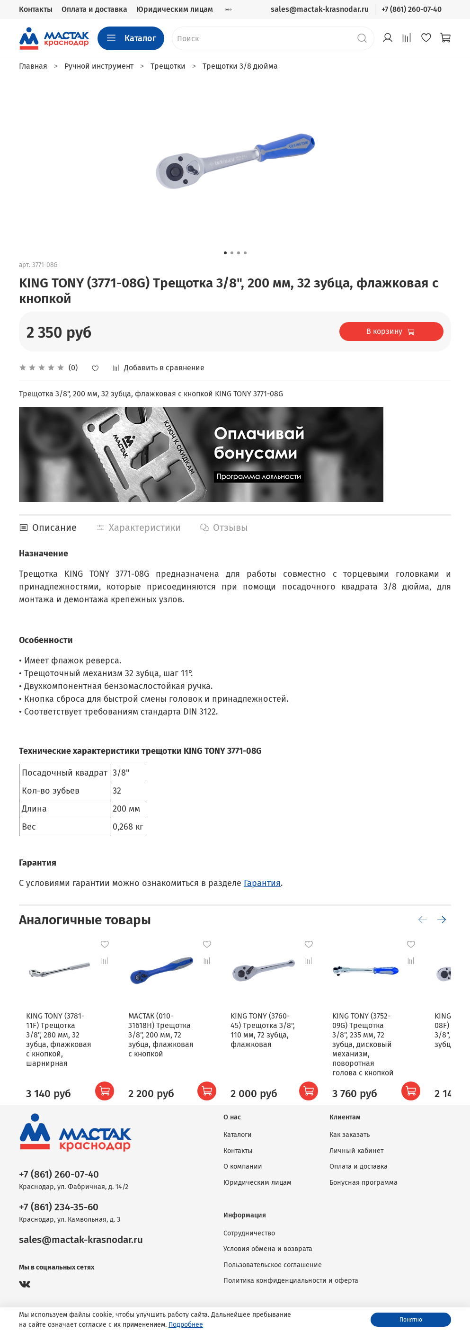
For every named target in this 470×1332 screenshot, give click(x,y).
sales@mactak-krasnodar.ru (320, 9)
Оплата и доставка (94, 9)
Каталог (131, 38)
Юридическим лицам (174, 9)
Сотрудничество (249, 1233)
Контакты (36, 9)
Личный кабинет (356, 1151)
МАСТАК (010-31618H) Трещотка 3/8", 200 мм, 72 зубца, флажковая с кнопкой (166, 1044)
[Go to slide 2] (232, 252)
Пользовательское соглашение (272, 1265)
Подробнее (185, 1325)
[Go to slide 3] (238, 252)
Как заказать (349, 1135)
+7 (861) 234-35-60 (58, 1207)
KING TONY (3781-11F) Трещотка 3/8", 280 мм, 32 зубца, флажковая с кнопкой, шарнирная (56, 1044)
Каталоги (237, 1135)
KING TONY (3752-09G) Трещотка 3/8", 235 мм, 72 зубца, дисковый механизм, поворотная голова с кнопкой (391, 1049)
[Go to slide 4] (245, 252)
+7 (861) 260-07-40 (411, 9)
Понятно (410, 1319)
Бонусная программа (363, 1183)
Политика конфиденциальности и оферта (290, 1281)
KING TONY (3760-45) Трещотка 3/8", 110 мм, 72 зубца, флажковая (277, 1039)
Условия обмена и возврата (267, 1249)
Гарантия (262, 883)
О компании (242, 1166)
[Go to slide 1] (225, 252)
